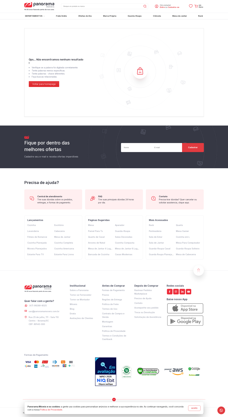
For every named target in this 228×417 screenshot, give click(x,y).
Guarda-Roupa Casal (159, 248)
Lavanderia (33, 231)
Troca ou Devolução (144, 312)
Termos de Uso (109, 309)
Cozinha (31, 225)
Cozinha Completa (63, 242)
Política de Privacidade (113, 331)
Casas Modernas (123, 254)
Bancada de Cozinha (98, 254)
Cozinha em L (183, 237)
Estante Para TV (35, 254)
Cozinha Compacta (124, 242)
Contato (138, 303)
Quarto (179, 225)
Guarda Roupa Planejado (161, 254)
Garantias (107, 326)
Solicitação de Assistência (147, 317)
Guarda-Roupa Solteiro (188, 248)
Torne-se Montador (80, 299)
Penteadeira (155, 231)
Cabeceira (59, 231)
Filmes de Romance (37, 237)
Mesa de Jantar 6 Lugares (128, 248)
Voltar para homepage (44, 84)
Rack (151, 225)
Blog (72, 309)
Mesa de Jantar (62, 237)
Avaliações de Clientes (81, 318)
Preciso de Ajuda (143, 298)
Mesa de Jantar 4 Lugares (101, 248)
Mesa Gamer (182, 231)
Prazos (105, 295)
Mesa (91, 225)
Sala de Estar (155, 237)
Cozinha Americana (64, 248)
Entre (162, 7)
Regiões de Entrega (112, 299)
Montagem (107, 321)
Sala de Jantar (156, 242)
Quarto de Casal (96, 237)
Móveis (73, 304)
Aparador (119, 225)
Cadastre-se (173, 7)
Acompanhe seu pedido (146, 307)
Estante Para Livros (64, 254)
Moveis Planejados (37, 248)
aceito (194, 408)
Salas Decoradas (123, 237)
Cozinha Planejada (37, 242)
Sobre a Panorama (79, 290)
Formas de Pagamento (113, 290)
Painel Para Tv (95, 231)
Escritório (59, 225)
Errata (73, 313)
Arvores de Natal (96, 242)
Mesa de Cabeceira (186, 254)
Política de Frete (110, 304)
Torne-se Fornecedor (80, 295)
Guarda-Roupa (122, 231)
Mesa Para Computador (188, 242)
